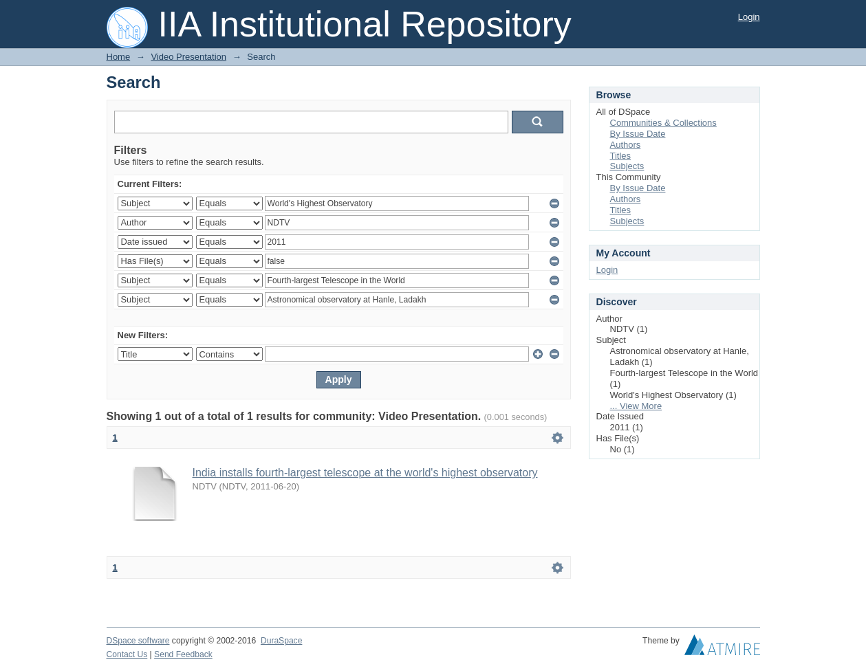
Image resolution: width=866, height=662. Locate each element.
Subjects (627, 166)
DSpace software (138, 641)
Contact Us (127, 654)
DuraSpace (281, 641)
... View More (636, 406)
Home (119, 57)
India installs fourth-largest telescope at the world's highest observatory (365, 472)
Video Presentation (188, 57)
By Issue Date (638, 134)
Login (749, 17)
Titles (620, 156)
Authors (625, 145)
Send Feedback (183, 654)
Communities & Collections (663, 123)
